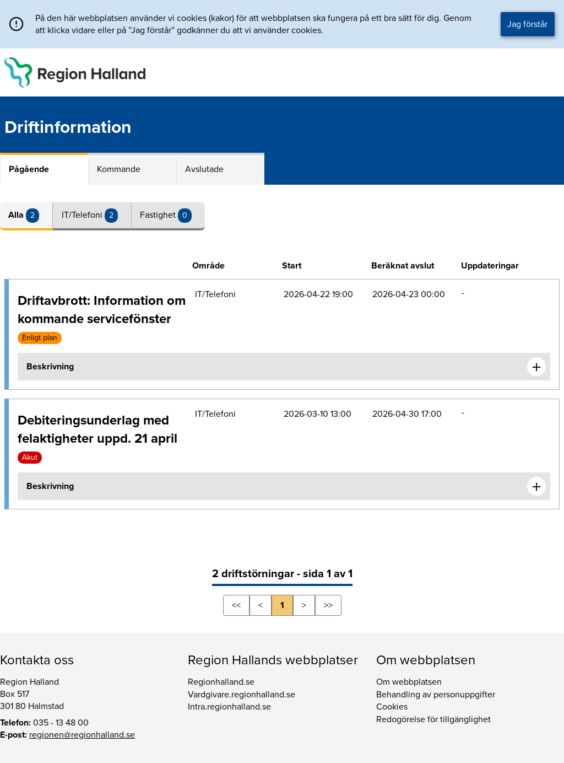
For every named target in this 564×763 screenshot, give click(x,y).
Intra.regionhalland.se (229, 706)
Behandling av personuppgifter (435, 694)
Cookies (392, 706)
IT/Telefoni (83, 215)
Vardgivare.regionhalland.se (241, 694)
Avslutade (204, 169)
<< (236, 605)
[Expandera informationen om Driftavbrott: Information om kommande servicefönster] (536, 366)
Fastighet (159, 215)
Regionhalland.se (221, 681)
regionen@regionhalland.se (82, 734)
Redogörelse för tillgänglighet (433, 719)
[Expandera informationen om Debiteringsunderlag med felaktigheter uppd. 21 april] (536, 486)
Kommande (118, 169)
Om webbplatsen (409, 681)
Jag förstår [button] (527, 24)
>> (328, 605)
